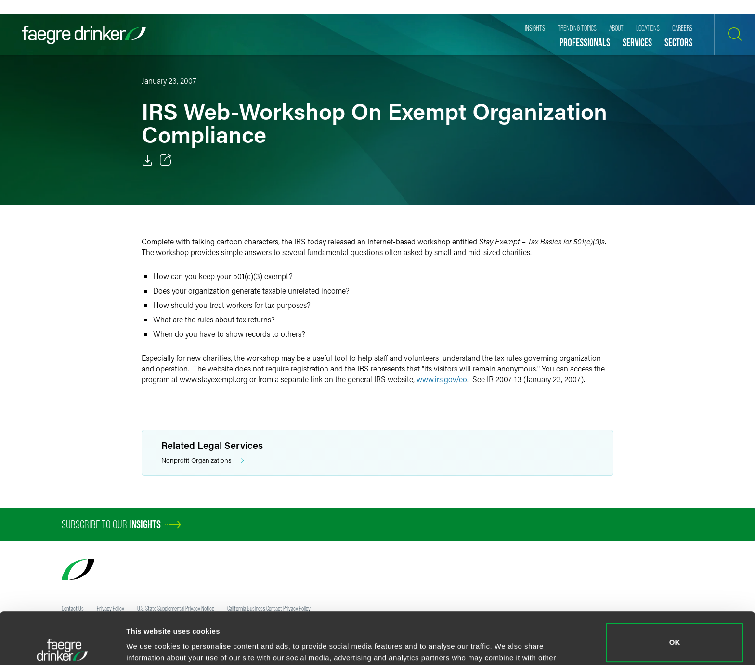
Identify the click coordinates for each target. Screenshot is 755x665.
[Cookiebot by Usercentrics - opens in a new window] (62, 646)
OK (674, 591)
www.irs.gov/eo (442, 379)
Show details (148, 644)
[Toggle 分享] (165, 160)
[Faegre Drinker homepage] (84, 35)
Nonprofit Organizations (202, 461)
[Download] (147, 160)
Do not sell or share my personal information (675, 633)
